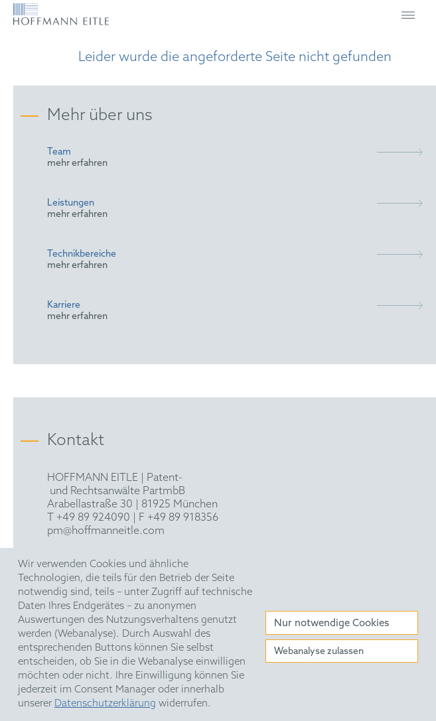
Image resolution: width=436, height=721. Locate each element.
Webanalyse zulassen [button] (319, 651)
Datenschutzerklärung (105, 704)
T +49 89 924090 (88, 517)
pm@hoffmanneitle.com (106, 531)
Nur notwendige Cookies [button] (331, 623)
